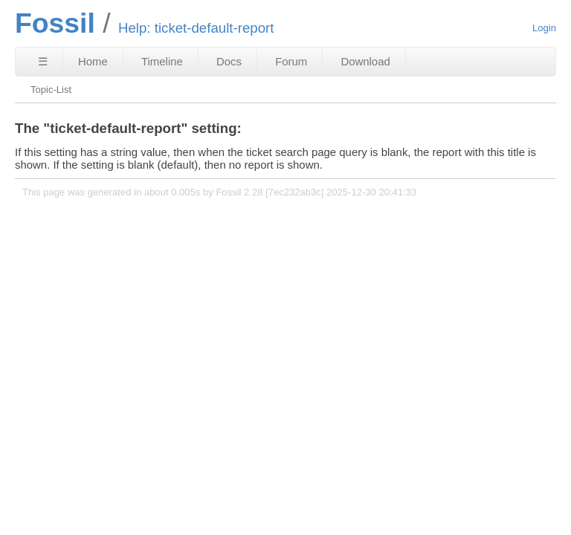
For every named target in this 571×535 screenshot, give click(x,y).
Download (365, 61)
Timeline (162, 61)
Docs (229, 61)
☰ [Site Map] (43, 61)
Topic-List (50, 89)
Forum (291, 61)
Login (544, 27)
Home (93, 61)
